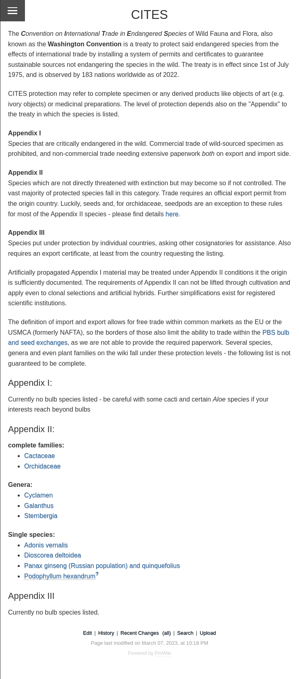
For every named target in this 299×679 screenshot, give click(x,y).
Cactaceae (39, 455)
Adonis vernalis (46, 545)
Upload (208, 633)
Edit (87, 633)
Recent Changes (139, 633)
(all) (166, 633)
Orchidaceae (42, 466)
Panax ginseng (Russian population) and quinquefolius (102, 565)
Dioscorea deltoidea (52, 555)
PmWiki (163, 653)
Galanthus (39, 505)
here (171, 214)
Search (185, 633)
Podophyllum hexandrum (59, 576)
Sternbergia (41, 515)
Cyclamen (38, 495)
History (106, 633)
